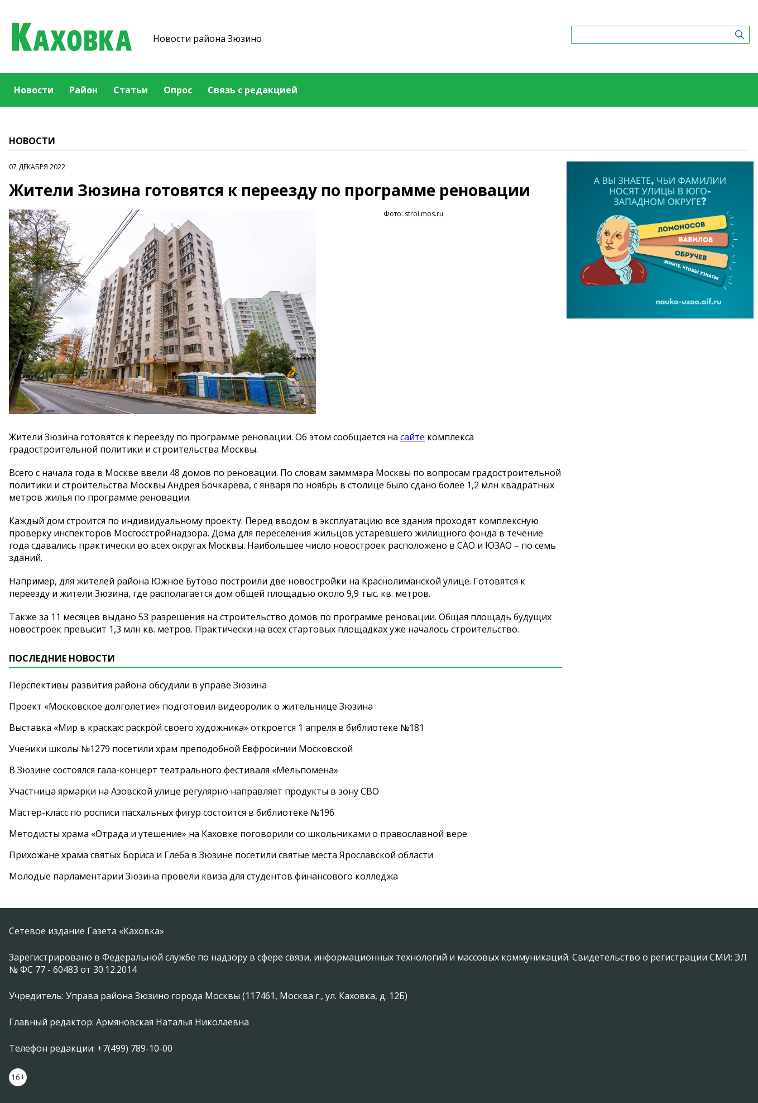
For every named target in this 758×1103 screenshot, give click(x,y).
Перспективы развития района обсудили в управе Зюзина (138, 685)
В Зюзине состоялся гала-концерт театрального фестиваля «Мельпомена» (173, 770)
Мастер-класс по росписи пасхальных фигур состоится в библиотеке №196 (171, 812)
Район (83, 90)
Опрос (178, 90)
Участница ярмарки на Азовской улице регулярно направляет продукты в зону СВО (194, 791)
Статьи (130, 90)
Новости (34, 90)
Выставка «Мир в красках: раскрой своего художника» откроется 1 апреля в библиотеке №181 (216, 727)
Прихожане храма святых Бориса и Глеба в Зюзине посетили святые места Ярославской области (221, 855)
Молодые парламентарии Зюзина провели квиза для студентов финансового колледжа (203, 876)
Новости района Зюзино (207, 38)
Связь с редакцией (253, 90)
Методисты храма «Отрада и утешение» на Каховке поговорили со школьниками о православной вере (238, 834)
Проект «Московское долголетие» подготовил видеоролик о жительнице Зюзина (191, 706)
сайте (412, 437)
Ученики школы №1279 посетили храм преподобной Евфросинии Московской (181, 749)
